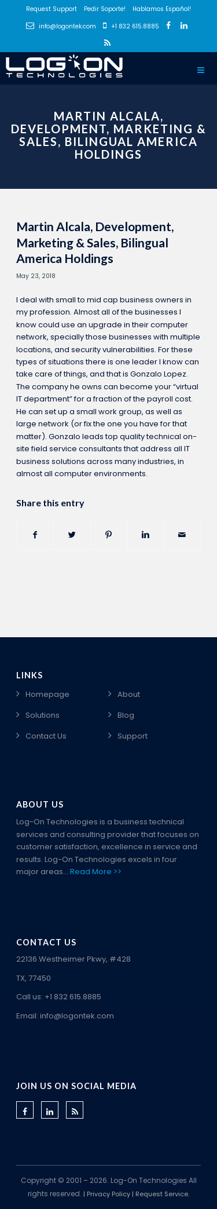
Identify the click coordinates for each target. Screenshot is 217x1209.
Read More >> (96, 871)
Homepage (47, 694)
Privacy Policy (108, 1194)
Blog (125, 715)
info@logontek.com (61, 26)
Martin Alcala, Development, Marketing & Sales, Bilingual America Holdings (95, 242)
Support (132, 736)
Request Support (51, 9)
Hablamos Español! (162, 9)
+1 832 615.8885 (131, 26)
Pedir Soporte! (105, 9)
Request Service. (162, 1194)
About (128, 694)
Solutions (42, 715)
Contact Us (46, 736)
